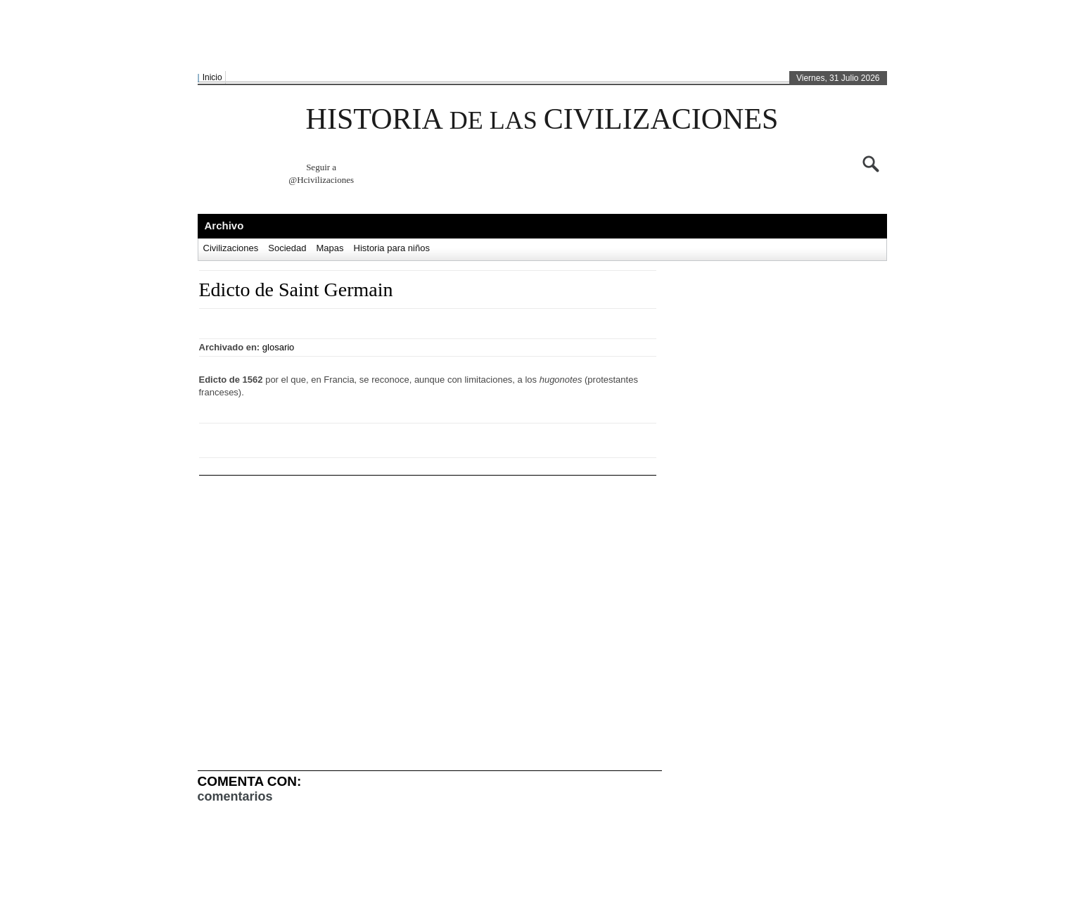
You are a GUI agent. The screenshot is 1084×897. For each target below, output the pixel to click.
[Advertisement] (539, 36)
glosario (278, 347)
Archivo (224, 225)
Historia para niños (392, 248)
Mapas (329, 248)
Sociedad (287, 248)
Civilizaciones (231, 248)
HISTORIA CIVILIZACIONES (542, 119)
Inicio (212, 77)
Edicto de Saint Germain (296, 289)
